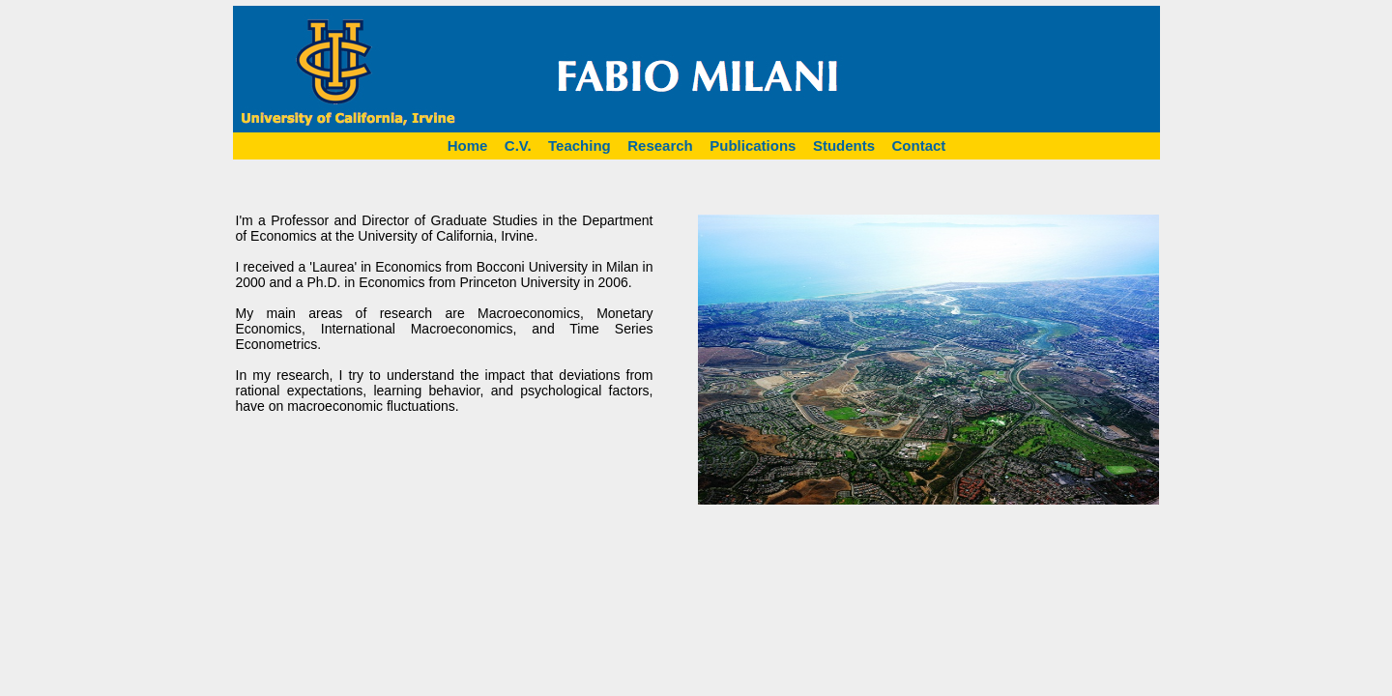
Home (468, 145)
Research (660, 145)
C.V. (518, 145)
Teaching (579, 145)
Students (844, 145)
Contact (919, 145)
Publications (753, 145)
